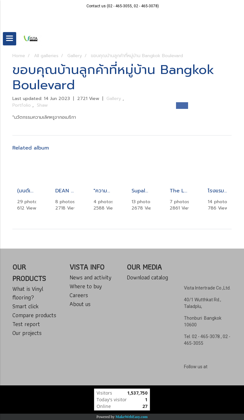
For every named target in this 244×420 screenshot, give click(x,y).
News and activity (91, 277)
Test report (26, 324)
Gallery (114, 98)
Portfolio (22, 105)
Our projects (27, 332)
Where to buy (86, 286)
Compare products (34, 315)
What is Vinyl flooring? (27, 293)
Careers (79, 295)
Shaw (42, 105)
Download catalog (147, 277)
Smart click (25, 306)
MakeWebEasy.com (132, 417)
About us (80, 304)
